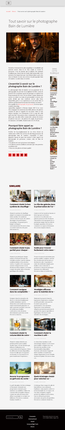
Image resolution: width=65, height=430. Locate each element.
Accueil (8, 11)
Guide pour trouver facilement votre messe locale (44, 250)
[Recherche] (12, 417)
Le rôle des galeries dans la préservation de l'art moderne (54, 131)
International (32, 419)
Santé (32, 421)
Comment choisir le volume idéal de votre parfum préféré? (19, 335)
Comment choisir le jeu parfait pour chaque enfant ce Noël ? (53, 162)
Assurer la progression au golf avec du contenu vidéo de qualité (20, 378)
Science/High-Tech (32, 424)
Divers (14, 11)
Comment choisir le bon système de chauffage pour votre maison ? (20, 206)
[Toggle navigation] (8, 3)
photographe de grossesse (26, 104)
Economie (32, 416)
